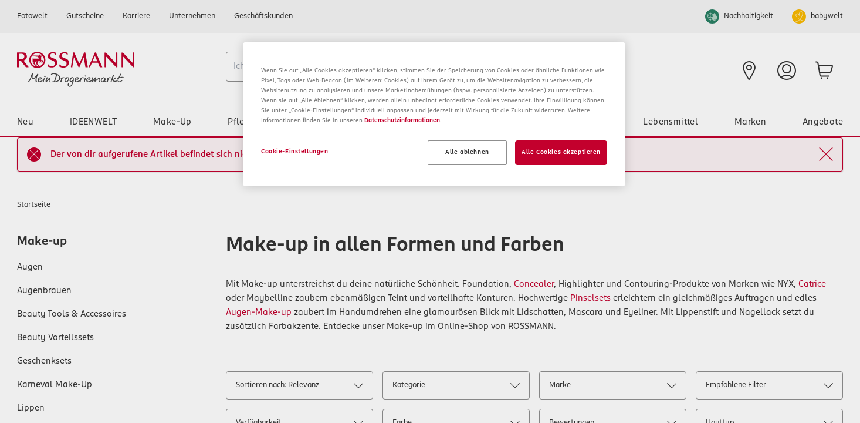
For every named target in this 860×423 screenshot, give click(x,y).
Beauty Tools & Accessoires (71, 314)
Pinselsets (590, 298)
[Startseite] (116, 69)
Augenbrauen (44, 291)
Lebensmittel (670, 122)
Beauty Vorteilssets (55, 338)
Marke (612, 387)
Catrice (812, 284)
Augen (30, 267)
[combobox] (360, 67)
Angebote (823, 122)
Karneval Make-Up (54, 385)
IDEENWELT (93, 122)
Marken (750, 122)
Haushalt (451, 122)
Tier (515, 122)
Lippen (31, 408)
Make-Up (172, 122)
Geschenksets (44, 361)
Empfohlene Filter (769, 387)
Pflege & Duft (256, 122)
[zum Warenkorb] (824, 70)
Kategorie (456, 387)
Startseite (33, 205)
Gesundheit (583, 122)
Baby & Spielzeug (358, 122)
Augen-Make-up (259, 312)
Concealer (534, 284)
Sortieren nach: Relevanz (299, 387)
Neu (25, 122)
